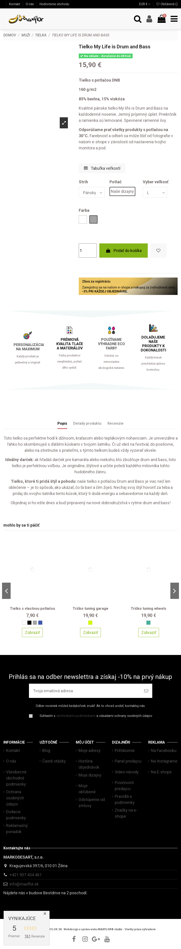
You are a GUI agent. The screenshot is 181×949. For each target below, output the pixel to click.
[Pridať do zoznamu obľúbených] (158, 250)
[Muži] (25, 35)
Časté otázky (54, 761)
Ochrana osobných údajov (15, 797)
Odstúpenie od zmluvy (92, 802)
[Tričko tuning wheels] (148, 569)
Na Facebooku (163, 750)
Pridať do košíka (123, 250)
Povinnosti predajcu (124, 785)
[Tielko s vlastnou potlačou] (32, 569)
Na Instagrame (164, 761)
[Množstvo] (88, 250)
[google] (96, 939)
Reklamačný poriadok (17, 828)
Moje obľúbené (87, 788)
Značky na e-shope (126, 813)
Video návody (127, 772)
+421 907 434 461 (26, 874)
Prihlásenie (125, 750)
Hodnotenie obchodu (54, 4)
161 (27, 936)
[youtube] (107, 939)
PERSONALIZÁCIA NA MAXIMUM (29, 347)
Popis (62, 423)
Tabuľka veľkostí (102, 168)
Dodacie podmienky (16, 814)
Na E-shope (161, 772)
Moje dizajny (90, 775)
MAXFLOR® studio (110, 929)
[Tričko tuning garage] (90, 569)
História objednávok (89, 764)
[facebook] (74, 939)
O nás (30, 4)
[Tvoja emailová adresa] (84, 691)
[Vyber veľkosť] (155, 192)
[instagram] (85, 939)
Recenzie (115, 423)
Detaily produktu (87, 423)
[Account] (149, 19)
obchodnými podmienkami (75, 716)
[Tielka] (40, 35)
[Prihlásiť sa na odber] (146, 691)
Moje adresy (90, 750)
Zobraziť (32, 632)
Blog (46, 750)
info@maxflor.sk (24, 884)
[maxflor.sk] (26, 19)
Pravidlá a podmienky (125, 799)
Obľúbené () (167, 4)
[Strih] (92, 192)
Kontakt (15, 4)
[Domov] (9, 35)
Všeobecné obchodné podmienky (16, 778)
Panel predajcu (128, 761)
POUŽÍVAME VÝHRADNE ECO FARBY (111, 343)
